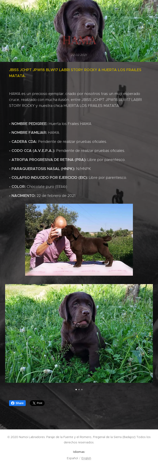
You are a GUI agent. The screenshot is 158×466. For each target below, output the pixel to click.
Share (17, 403)
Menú (149, 10)
